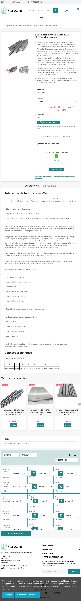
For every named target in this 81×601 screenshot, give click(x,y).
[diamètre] (56, 93)
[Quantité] (56, 118)
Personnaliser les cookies (27, 595)
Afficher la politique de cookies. (21, 589)
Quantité (40, 114)
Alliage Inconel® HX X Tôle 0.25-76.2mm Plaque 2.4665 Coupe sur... (40, 412)
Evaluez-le (56, 169)
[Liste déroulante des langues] (17, 2)
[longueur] (56, 101)
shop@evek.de (19, 568)
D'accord (74, 571)
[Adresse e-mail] (55, 571)
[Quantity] (25, 473)
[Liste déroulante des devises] (4, 2)
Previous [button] (1, 404)
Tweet (56, 137)
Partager (47, 137)
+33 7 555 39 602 (35, 2)
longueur (40, 98)
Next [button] (79, 404)
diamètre (40, 89)
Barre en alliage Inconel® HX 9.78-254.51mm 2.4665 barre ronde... (67, 412)
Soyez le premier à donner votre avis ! (16, 444)
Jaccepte (8, 595)
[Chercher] (42, 10)
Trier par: (73, 455)
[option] (13, 407)
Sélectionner (63, 460)
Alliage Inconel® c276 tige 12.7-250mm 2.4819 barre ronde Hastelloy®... (14, 412)
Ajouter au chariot (16, 534)
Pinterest (66, 137)
